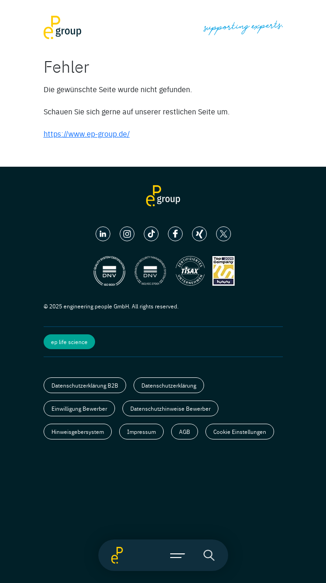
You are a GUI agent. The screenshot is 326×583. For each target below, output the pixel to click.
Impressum (141, 431)
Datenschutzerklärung (168, 385)
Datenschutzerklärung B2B (84, 385)
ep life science (69, 341)
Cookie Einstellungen (239, 431)
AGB (184, 431)
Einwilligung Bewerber (79, 408)
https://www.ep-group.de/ (87, 133)
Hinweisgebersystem (77, 431)
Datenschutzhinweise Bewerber (170, 408)
